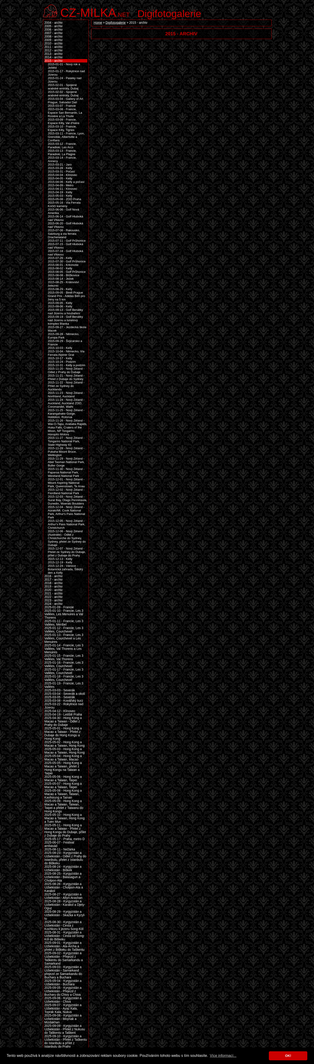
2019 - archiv (53, 586)
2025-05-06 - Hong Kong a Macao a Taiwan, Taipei (63, 778)
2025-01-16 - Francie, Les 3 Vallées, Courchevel (63, 664)
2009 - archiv (53, 40)
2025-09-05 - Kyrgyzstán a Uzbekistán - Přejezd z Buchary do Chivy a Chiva (63, 991)
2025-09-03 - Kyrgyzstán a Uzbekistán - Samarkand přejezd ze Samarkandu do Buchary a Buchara (63, 972)
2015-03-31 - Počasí (61, 171)
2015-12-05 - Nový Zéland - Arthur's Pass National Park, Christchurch (66, 524)
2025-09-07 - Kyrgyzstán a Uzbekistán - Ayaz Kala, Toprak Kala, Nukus (63, 1008)
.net (95, 12)
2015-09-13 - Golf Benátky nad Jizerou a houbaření (65, 311)
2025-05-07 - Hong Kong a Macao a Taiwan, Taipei (63, 785)
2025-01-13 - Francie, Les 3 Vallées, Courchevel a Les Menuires (63, 638)
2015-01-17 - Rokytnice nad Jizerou (66, 72)
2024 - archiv (53, 604)
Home (98, 22)
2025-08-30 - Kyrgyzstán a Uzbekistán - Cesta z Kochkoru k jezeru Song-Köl (64, 925)
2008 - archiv (53, 36)
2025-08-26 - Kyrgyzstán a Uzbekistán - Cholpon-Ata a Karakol (63, 887)
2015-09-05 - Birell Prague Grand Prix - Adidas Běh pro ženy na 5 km (66, 296)
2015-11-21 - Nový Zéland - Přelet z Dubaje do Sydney (66, 377)
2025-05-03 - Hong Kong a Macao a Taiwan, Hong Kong (64, 750)
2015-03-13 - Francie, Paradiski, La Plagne (62, 152)
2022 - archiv (53, 597)
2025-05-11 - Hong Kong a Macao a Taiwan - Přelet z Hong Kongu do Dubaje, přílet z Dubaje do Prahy (65, 830)
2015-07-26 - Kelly (60, 258)
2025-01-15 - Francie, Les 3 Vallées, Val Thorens (63, 657)
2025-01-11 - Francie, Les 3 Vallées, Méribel (63, 622)
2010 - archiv (53, 43)
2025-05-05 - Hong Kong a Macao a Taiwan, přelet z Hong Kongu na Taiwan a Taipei (63, 768)
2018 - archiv (53, 583)
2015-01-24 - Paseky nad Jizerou (65, 79)
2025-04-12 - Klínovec (60, 711)
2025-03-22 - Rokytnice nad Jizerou (63, 705)
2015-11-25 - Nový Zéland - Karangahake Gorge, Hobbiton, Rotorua (66, 413)
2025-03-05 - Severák (59, 697)
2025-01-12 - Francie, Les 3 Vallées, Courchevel (63, 629)
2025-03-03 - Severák (59, 690)
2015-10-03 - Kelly (60, 348)
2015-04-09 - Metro (60, 185)
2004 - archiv (53, 22)
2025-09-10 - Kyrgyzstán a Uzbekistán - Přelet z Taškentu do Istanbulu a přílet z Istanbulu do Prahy (65, 1041)
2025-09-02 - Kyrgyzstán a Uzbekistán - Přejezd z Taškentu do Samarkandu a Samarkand (63, 958)
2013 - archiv (53, 54)
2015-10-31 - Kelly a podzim (66, 365)
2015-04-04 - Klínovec (62, 175)
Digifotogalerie (169, 13)
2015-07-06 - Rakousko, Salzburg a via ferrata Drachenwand (64, 234)
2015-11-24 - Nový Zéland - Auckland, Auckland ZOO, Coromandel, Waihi (66, 403)
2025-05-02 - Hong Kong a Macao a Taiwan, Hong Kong (64, 743)
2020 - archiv (53, 590)
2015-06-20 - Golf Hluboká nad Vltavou (65, 225)
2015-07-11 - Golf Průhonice (67, 240)
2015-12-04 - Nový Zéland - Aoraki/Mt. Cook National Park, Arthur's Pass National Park (66, 512)
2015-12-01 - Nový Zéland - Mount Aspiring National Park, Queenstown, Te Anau (66, 483)
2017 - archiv (53, 579)
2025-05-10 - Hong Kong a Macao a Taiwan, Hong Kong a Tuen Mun (64, 818)
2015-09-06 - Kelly (60, 306)
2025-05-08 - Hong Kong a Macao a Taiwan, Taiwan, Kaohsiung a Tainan (63, 794)
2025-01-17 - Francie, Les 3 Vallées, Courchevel (63, 671)
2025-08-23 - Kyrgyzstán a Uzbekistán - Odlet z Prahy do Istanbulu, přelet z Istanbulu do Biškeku (65, 858)
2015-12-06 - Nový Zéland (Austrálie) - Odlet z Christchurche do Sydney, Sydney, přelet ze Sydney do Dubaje (67, 538)
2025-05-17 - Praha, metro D (64, 839)
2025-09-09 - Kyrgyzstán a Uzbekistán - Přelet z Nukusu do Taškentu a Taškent (64, 1029)
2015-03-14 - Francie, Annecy (62, 159)
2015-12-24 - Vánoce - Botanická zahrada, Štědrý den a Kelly (65, 569)
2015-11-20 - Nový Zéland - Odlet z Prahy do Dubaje (66, 370)
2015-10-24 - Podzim (62, 361)
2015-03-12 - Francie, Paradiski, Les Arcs (62, 145)
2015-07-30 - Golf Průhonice (67, 261)
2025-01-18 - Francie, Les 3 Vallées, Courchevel (63, 678)
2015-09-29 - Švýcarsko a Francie (65, 342)
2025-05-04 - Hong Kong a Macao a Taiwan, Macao (63, 757)
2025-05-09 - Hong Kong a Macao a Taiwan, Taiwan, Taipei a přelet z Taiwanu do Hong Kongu (63, 806)
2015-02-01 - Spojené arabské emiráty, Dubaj (63, 86)
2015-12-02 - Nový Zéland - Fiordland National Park (66, 491)
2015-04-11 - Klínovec (62, 188)
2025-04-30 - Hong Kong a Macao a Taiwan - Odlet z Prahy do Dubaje (63, 721)
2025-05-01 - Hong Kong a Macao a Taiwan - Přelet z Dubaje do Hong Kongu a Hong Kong (63, 733)
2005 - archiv (53, 26)
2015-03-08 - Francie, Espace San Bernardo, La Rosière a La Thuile (65, 112)
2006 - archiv (53, 29)
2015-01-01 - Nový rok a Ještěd (64, 65)
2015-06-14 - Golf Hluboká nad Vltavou (65, 218)
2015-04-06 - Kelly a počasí (66, 182)
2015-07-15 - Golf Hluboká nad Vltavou (65, 245)
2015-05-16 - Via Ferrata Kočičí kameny (64, 204)
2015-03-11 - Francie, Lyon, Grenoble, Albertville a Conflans (66, 137)
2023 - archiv (53, 600)
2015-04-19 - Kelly (60, 192)
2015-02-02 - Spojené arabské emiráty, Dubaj (63, 93)
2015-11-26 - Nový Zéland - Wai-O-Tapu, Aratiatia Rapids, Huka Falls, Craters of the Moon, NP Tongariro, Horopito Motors (67, 427)
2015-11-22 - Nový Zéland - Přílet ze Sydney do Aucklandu (66, 386)
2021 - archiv (53, 593)
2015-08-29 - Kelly (60, 289)
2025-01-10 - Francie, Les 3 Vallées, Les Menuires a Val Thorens (63, 614)
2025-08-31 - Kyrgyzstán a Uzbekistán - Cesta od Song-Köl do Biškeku (64, 936)
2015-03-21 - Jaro (60, 164)
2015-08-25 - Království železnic (63, 283)
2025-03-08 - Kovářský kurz (63, 700)
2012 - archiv (53, 50)
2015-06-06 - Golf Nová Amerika (63, 211)
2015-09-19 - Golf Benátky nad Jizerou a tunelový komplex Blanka (65, 320)
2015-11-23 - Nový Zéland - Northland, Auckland (66, 394)
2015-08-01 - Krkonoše (63, 265)
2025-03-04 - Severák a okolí (64, 693)
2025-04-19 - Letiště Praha (63, 714)
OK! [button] (288, 1056)
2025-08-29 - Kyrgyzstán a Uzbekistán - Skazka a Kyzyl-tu (64, 915)
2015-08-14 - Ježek (61, 278)
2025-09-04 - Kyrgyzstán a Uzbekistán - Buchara (63, 982)
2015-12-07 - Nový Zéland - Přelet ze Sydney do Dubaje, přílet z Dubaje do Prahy (67, 552)
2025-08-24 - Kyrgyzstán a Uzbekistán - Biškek (63, 868)
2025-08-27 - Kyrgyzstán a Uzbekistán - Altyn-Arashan (63, 896)
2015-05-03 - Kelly (60, 195)
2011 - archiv (53, 47)
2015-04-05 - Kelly (60, 178)
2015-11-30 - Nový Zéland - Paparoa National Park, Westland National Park (66, 472)
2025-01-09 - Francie (59, 607)
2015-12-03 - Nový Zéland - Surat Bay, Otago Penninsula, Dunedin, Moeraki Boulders (67, 500)
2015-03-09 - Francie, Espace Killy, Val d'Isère (63, 121)
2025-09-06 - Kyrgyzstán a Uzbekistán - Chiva (63, 999)
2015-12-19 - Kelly (60, 562)
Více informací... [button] (223, 1056)
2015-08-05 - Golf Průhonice (67, 271)
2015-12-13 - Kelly (60, 559)
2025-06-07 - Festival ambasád (59, 844)
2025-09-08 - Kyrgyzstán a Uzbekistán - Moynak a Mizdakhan (63, 1019)
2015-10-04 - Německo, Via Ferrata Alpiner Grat (66, 353)
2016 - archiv (53, 576)
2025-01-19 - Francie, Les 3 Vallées (63, 685)
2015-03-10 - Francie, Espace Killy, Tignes (62, 128)
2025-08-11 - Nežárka (59, 849)
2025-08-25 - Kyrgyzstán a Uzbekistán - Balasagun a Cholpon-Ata (63, 877)
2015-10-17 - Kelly (60, 358)
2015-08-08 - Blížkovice (63, 275)
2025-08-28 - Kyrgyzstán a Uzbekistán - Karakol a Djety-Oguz (64, 905)
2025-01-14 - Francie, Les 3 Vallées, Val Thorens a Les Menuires (63, 649)
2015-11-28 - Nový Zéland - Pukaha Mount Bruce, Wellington (66, 451)
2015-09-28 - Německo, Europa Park (63, 335)
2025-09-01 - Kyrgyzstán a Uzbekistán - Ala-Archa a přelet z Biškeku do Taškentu (64, 946)
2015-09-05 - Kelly (60, 303)
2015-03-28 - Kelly (60, 168)
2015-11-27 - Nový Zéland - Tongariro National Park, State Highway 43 (66, 441)
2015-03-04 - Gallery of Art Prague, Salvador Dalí (65, 100)
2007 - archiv (53, 33)
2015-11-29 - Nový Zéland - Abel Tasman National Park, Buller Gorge (66, 462)
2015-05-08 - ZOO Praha (64, 199)
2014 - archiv (53, 57)
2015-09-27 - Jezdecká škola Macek (67, 328)
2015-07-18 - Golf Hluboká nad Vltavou (65, 252)
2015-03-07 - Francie (62, 105)
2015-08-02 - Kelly (60, 268)
